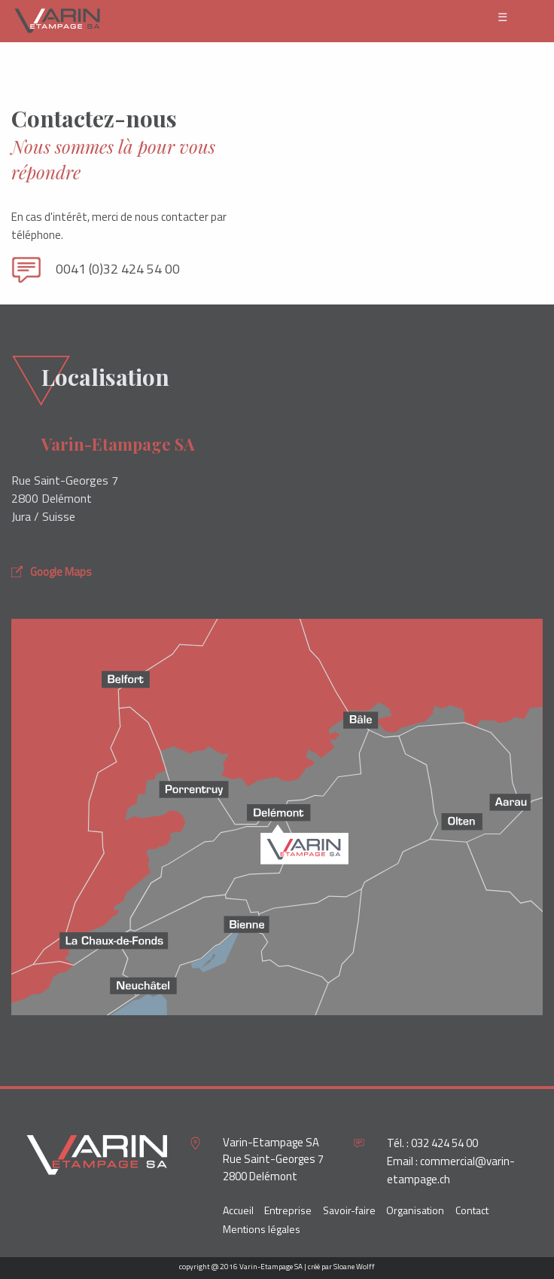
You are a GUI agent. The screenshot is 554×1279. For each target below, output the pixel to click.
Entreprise (288, 1210)
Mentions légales (261, 1229)
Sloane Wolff (354, 1266)
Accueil (238, 1210)
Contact (472, 1210)
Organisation (415, 1210)
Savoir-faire (349, 1210)
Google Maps (51, 571)
